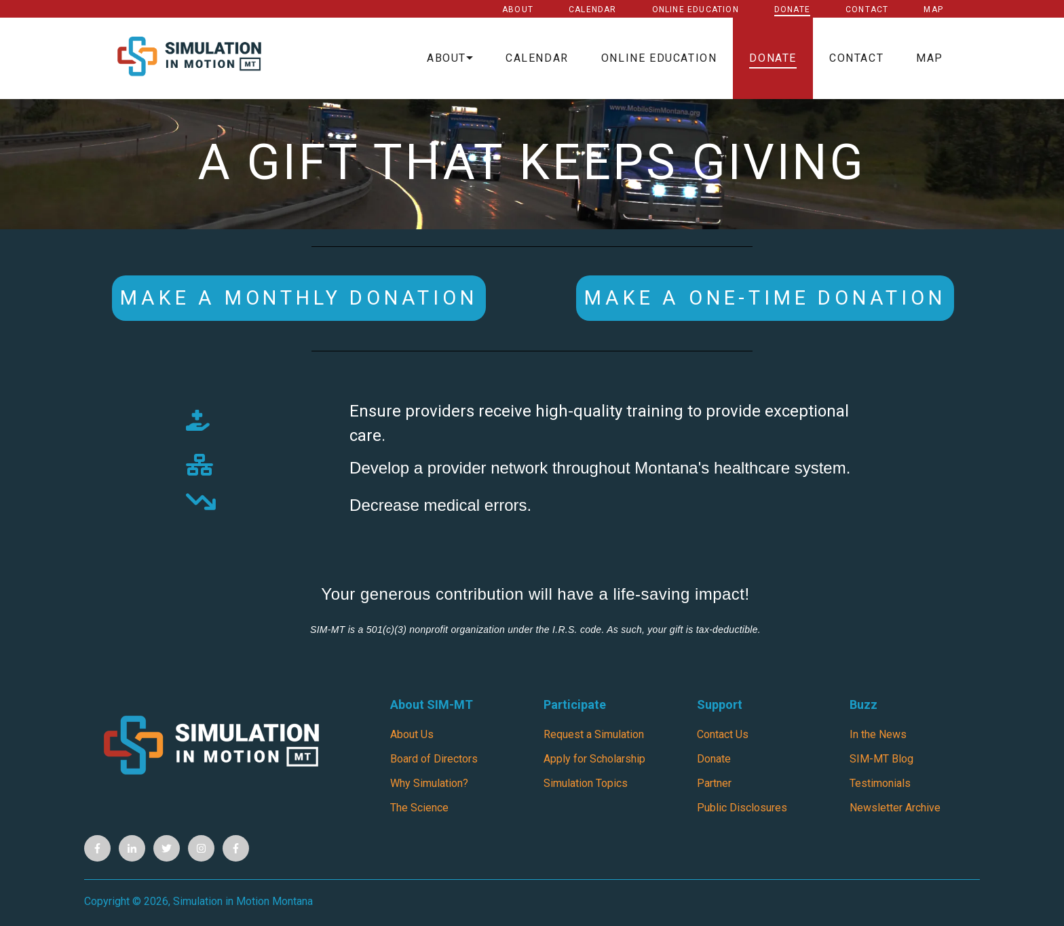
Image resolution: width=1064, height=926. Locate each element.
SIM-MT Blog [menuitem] (881, 758)
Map (933, 9)
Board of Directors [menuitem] (434, 758)
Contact (867, 9)
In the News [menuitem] (878, 734)
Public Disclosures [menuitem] (742, 807)
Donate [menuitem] (714, 758)
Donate (792, 9)
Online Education (695, 9)
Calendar (593, 9)
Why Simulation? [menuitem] (429, 783)
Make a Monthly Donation (298, 297)
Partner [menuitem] (714, 783)
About (517, 9)
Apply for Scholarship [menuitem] (594, 758)
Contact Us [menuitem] (722, 734)
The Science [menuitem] (419, 807)
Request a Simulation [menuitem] (594, 734)
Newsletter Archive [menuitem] (895, 807)
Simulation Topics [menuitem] (586, 783)
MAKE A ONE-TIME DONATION (764, 297)
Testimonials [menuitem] (880, 783)
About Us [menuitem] (412, 734)
